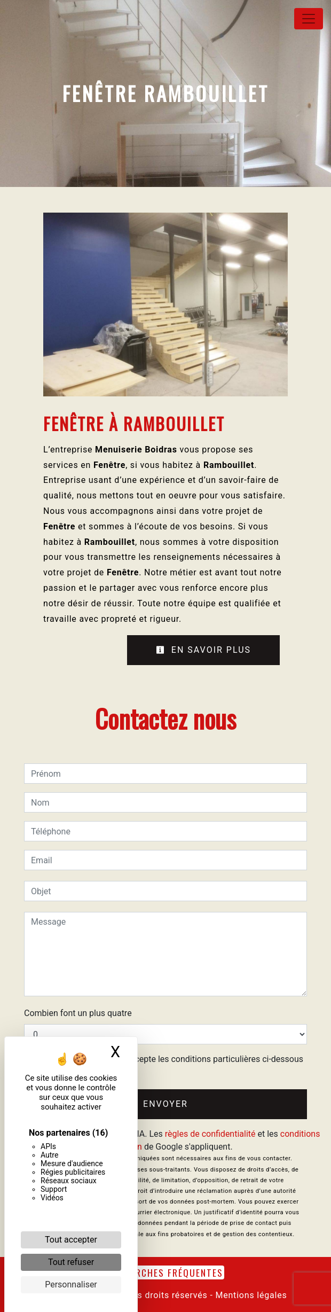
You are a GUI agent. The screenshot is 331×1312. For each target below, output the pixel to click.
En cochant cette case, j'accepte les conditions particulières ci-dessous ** (169, 1065)
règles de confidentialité (210, 1134)
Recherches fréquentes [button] (165, 1272)
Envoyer (165, 1104)
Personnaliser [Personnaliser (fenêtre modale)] (71, 1284)
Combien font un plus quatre (78, 1013)
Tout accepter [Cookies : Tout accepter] (71, 1240)
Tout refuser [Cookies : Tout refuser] (71, 1262)
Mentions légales (250, 1295)
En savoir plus (203, 650)
